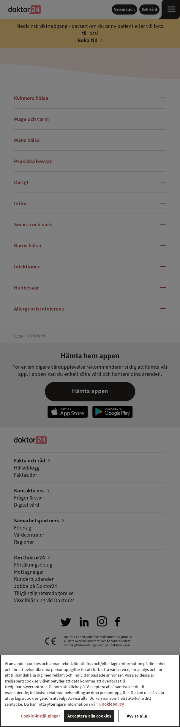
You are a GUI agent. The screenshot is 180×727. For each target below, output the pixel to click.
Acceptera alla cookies (89, 716)
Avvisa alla (137, 716)
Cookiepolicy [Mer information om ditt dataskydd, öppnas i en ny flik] (111, 704)
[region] (90, 691)
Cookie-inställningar (41, 716)
